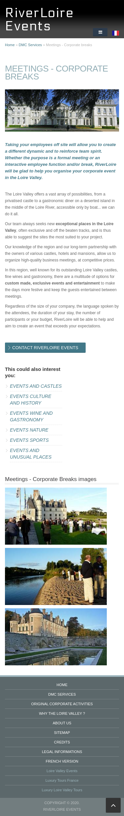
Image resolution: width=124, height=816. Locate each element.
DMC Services (30, 45)
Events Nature (29, 430)
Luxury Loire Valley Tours (62, 790)
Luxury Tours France (61, 780)
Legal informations (62, 752)
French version (62, 761)
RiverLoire (39, 13)
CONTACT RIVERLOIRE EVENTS (45, 347)
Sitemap (62, 733)
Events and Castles (36, 386)
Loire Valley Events (62, 771)
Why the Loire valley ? (62, 713)
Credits (62, 742)
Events (28, 26)
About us (62, 723)
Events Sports (29, 440)
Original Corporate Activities (62, 704)
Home (10, 45)
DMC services (62, 694)
